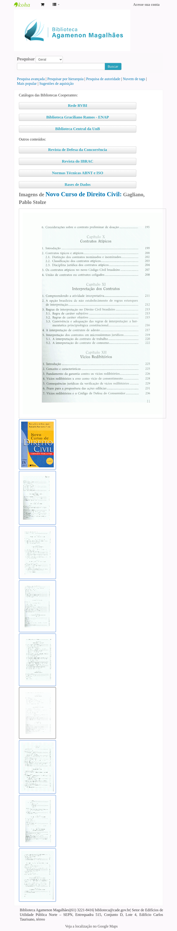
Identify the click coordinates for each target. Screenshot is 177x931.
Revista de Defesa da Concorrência (77, 150)
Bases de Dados (77, 184)
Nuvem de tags (134, 79)
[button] (42, 4)
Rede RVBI (77, 105)
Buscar (113, 66)
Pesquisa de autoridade (103, 79)
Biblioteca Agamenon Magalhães (25, 4)
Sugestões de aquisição (56, 83)
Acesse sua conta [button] (146, 5)
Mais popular (27, 83)
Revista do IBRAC (77, 161)
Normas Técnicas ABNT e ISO (77, 173)
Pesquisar (26, 59)
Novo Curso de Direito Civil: (83, 194)
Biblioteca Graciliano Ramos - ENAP (77, 117)
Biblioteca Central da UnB (77, 129)
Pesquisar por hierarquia (65, 79)
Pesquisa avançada (31, 79)
